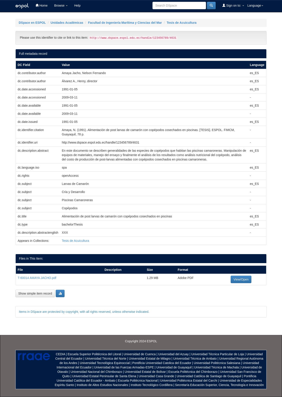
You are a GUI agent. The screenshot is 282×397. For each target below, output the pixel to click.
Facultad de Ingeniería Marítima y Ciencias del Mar (125, 22)
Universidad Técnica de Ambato (195, 358)
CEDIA (60, 354)
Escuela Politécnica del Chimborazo (192, 371)
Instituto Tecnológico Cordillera (152, 385)
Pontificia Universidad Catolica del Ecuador (161, 363)
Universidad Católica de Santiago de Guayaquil (209, 376)
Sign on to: (233, 5)
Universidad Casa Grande (157, 376)
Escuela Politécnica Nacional (138, 380)
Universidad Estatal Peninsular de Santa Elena (104, 376)
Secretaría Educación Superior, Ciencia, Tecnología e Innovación (219, 385)
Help (77, 5)
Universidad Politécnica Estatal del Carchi (188, 380)
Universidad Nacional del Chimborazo (96, 371)
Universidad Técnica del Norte (105, 358)
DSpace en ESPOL (32, 22)
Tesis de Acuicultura (181, 22)
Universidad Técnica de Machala (216, 367)
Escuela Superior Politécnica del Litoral (94, 354)
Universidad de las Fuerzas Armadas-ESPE (124, 367)
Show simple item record (35, 293)
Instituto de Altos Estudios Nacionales (102, 385)
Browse (61, 5)
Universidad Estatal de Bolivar (145, 371)
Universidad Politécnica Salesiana (217, 363)
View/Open (241, 279)
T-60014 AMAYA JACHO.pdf (37, 278)
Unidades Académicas (67, 22)
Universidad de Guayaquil (174, 367)
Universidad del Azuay (173, 354)
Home (41, 5)
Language (255, 5)
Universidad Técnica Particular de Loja (217, 354)
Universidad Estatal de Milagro (150, 358)
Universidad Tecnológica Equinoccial (105, 363)
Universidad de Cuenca (140, 354)
